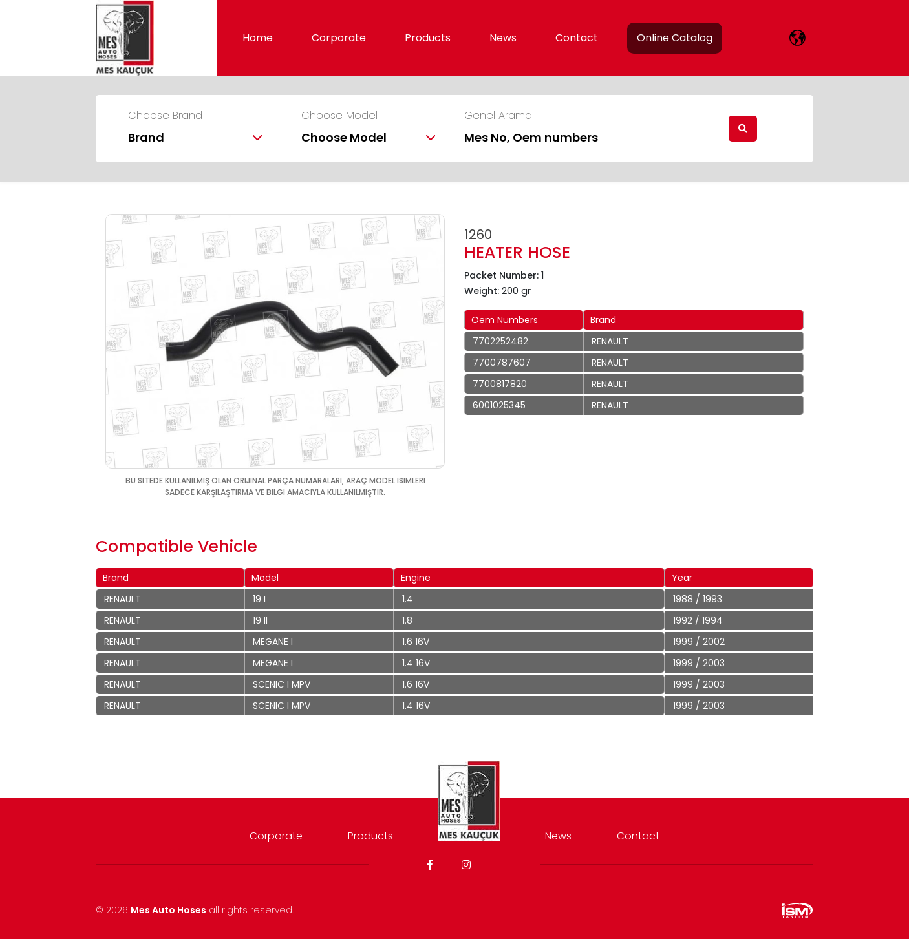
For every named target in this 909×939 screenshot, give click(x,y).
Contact (576, 37)
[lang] (797, 38)
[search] (743, 129)
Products (428, 37)
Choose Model (339, 116)
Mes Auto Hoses (168, 910)
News (503, 37)
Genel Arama (498, 116)
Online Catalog (674, 37)
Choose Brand (165, 116)
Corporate (339, 37)
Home (257, 37)
